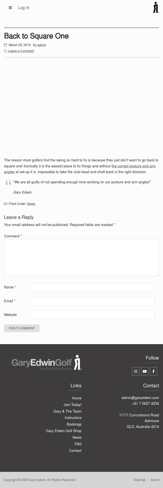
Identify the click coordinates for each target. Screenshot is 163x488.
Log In (23, 7)
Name (10, 287)
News (31, 204)
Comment (13, 236)
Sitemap (139, 479)
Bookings (74, 424)
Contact (75, 450)
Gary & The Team (67, 411)
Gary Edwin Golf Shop (64, 430)
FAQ (78, 444)
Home (77, 398)
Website (10, 314)
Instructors (73, 417)
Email (9, 300)
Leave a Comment (21, 51)
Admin (155, 479)
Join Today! (73, 404)
